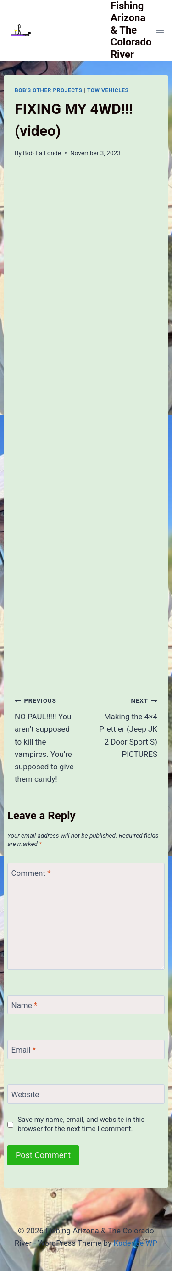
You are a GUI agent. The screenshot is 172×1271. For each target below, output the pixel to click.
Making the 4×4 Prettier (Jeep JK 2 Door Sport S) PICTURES (126, 726)
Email (23, 1049)
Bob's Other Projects (48, 90)
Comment (31, 873)
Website (25, 1094)
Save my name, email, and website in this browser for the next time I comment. (80, 1124)
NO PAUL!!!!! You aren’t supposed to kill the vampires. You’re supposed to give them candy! (46, 739)
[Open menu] (159, 30)
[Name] (86, 1005)
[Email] (86, 1049)
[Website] (86, 1094)
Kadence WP (135, 1243)
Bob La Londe (42, 153)
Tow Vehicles (107, 90)
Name (24, 1005)
